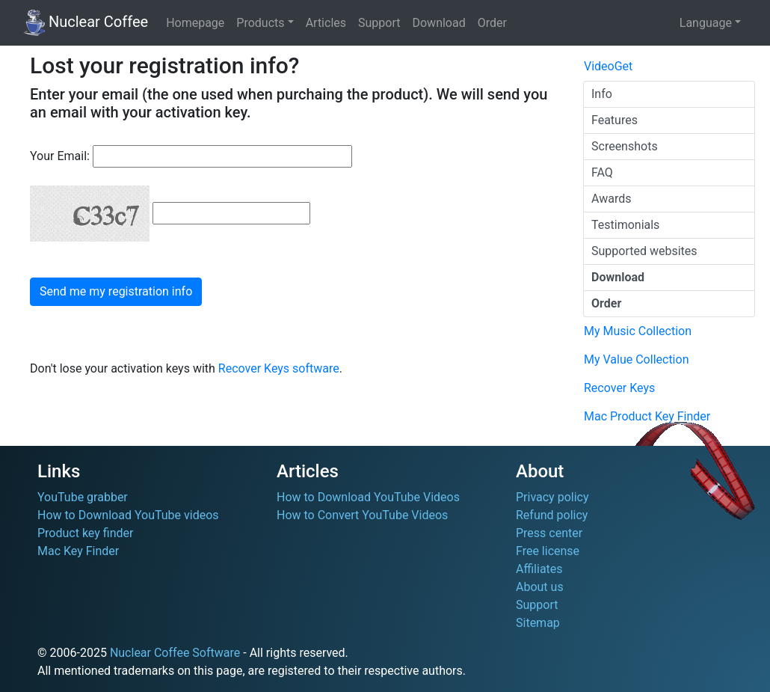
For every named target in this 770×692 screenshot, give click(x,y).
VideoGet (608, 66)
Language (706, 23)
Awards (611, 199)
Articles (326, 23)
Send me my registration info (116, 291)
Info (601, 94)
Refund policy (552, 515)
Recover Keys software (278, 368)
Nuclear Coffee (85, 23)
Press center (549, 533)
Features (614, 120)
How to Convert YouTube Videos (362, 515)
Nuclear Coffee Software (175, 653)
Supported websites (644, 251)
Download (438, 23)
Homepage (195, 23)
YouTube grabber (82, 497)
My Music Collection (638, 331)
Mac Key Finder (78, 551)
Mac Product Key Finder (647, 416)
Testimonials (625, 225)
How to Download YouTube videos (128, 515)
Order (492, 23)
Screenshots (624, 146)
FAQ (602, 172)
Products (260, 23)
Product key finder (85, 533)
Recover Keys (619, 388)
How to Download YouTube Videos (368, 497)
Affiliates (539, 569)
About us (540, 587)
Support (379, 23)
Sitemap (538, 623)
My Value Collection (636, 359)
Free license (547, 551)
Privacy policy (552, 497)
